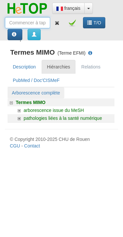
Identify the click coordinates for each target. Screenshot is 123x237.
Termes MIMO (31, 102)
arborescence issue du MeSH (54, 110)
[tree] (61, 110)
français (68, 8)
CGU (15, 145)
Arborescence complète (36, 92)
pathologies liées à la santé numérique (63, 118)
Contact (32, 145)
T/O (94, 22)
